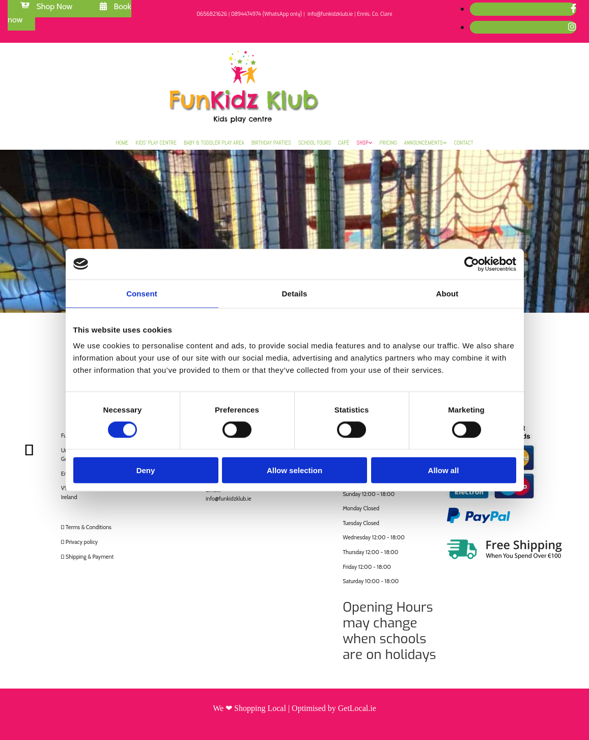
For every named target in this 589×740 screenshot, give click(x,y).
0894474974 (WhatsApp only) (266, 14)
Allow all (443, 470)
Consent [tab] (141, 293)
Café (343, 142)
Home (122, 142)
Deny (145, 470)
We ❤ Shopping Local (249, 708)
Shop (362, 142)
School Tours (314, 142)
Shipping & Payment (90, 556)
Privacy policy (82, 541)
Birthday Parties (271, 142)
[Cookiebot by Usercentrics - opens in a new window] (471, 263)
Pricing (388, 142)
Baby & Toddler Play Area (214, 142)
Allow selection (294, 470)
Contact (463, 142)
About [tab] (447, 293)
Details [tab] (294, 293)
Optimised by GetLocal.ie (334, 708)
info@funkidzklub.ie (228, 498)
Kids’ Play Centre (156, 142)
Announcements (423, 142)
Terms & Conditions (88, 527)
